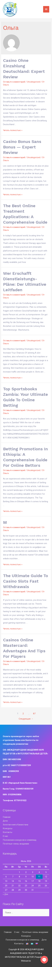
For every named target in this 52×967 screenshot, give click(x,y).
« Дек (5, 894)
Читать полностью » (12, 130)
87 (34, 713)
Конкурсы (7, 828)
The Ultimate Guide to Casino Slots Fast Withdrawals (25, 581)
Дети (5, 821)
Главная (6, 817)
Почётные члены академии (16, 843)
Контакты (7, 832)
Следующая (26, 719)
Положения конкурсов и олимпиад (19, 840)
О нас (5, 836)
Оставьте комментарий (14, 82)
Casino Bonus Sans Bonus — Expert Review (22, 147)
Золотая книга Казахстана (15, 824)
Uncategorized (33, 82)
